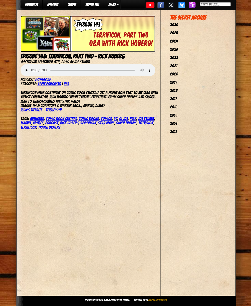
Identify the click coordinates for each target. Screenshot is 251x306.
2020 (174, 74)
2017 (173, 99)
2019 (173, 82)
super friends (126, 123)
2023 (174, 49)
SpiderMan (88, 123)
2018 (174, 90)
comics (106, 118)
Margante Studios (157, 300)
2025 (174, 33)
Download (43, 79)
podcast (51, 123)
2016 (173, 107)
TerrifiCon (53, 110)
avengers (37, 118)
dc (115, 118)
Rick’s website (31, 110)
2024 (174, 41)
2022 (174, 57)
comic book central (61, 118)
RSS (66, 84)
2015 (173, 115)
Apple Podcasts (49, 84)
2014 (173, 123)
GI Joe (123, 118)
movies (38, 123)
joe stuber (146, 118)
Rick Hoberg (69, 123)
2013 (173, 131)
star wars (106, 123)
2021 (173, 66)
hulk (133, 118)
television (145, 123)
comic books (88, 118)
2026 (174, 24)
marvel (26, 123)
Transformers (49, 127)
